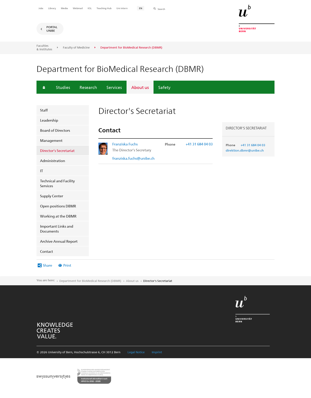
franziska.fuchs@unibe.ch (133, 158)
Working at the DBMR (58, 216)
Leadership (49, 120)
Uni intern (122, 8)
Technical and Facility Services (57, 183)
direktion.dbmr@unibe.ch (245, 150)
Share (47, 265)
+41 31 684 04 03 (253, 145)
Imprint (157, 352)
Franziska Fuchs (125, 143)
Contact (46, 251)
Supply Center (51, 195)
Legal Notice (136, 352)
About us (140, 87)
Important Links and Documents (56, 229)
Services (114, 87)
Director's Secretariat (57, 150)
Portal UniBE (52, 28)
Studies (63, 87)
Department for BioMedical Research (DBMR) (90, 281)
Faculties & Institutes (44, 47)
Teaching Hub (104, 8)
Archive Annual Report (59, 241)
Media (64, 8)
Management (51, 140)
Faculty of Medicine (76, 47)
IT (41, 170)
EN (140, 8)
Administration (52, 160)
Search (161, 8)
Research (88, 87)
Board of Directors (55, 130)
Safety (164, 87)
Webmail (78, 8)
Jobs (40, 8)
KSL (90, 8)
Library (52, 8)
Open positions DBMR (58, 205)
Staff (44, 110)
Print (67, 265)
